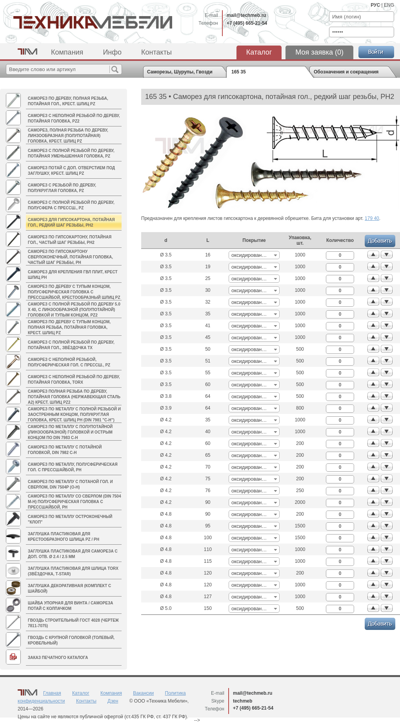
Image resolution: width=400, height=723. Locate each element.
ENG (389, 5)
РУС (375, 5)
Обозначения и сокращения (346, 72)
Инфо (112, 52)
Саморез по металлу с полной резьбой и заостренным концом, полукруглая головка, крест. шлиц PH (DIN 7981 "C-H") (74, 414)
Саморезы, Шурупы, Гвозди (180, 72)
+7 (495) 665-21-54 (247, 23)
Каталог (259, 52)
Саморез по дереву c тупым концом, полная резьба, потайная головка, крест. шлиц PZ (69, 327)
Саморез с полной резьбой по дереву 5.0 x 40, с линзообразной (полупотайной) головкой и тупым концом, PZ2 (74, 309)
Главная (52, 693)
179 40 (372, 218)
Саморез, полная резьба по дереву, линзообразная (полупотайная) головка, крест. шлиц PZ (68, 135)
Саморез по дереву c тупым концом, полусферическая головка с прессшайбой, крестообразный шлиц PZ (74, 292)
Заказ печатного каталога (58, 657)
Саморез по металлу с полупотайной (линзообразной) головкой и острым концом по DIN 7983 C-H (70, 432)
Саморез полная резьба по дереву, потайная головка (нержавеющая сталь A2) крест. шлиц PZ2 (74, 397)
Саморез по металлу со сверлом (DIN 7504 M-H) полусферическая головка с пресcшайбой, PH (74, 501)
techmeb (242, 701)
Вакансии (143, 693)
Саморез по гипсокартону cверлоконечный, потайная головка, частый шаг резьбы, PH (70, 257)
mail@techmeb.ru (246, 15)
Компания (67, 52)
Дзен (112, 701)
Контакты (156, 52)
